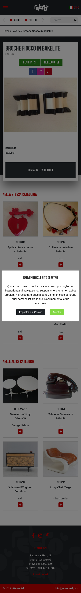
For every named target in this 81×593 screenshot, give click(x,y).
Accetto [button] (56, 312)
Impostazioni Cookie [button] (30, 312)
